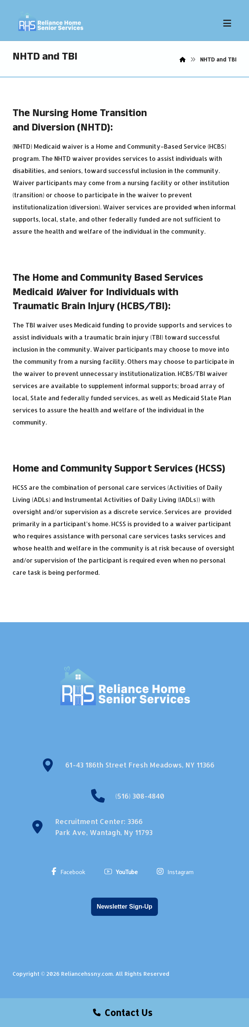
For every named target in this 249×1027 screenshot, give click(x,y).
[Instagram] (177, 871)
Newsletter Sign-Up (125, 906)
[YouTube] (123, 871)
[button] (226, 23)
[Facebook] (70, 871)
